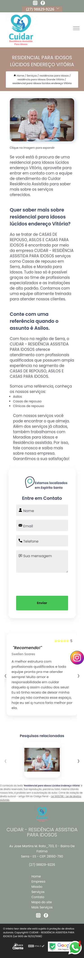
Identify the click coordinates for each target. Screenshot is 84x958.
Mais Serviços (41, 907)
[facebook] (43, 4)
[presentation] (42, 583)
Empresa (38, 881)
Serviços (37, 892)
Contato (37, 897)
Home (36, 876)
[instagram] (35, 4)
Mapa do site (41, 902)
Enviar (42, 603)
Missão (36, 886)
